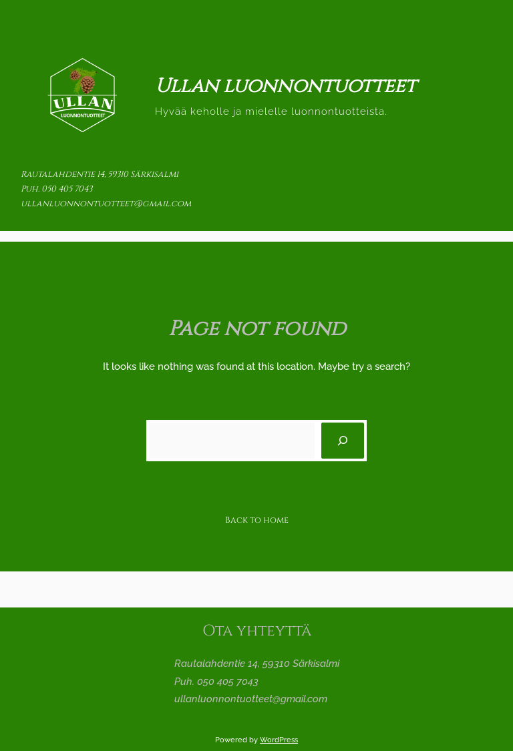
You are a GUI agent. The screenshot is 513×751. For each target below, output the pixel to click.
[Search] (342, 441)
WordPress (279, 739)
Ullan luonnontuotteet (285, 86)
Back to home (257, 520)
